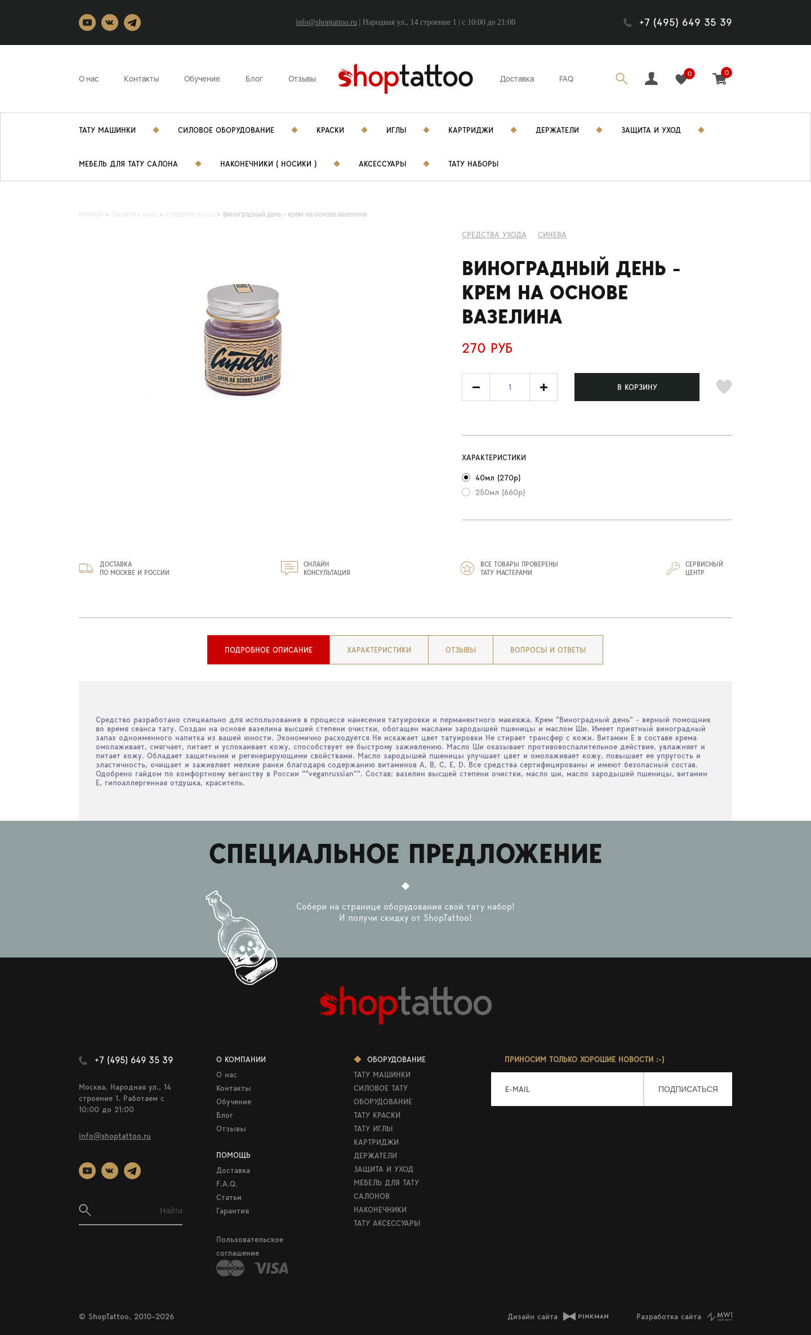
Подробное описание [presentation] (269, 649)
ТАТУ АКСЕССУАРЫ (387, 1223)
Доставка (517, 78)
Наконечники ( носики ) (268, 163)
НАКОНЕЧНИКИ (380, 1209)
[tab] (268, 649)
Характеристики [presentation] (379, 649)
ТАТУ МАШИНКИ (382, 1074)
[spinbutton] (509, 387)
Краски (330, 129)
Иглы (396, 129)
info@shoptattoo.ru (326, 22)
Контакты (141, 78)
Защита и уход (651, 129)
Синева (552, 234)
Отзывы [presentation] (460, 649)
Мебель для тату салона (128, 163)
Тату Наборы (473, 163)
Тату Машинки (107, 129)
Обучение (202, 78)
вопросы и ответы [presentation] (548, 649)
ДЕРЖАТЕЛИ (375, 1155)
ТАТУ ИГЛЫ (373, 1128)
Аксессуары (382, 163)
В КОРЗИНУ (637, 387)
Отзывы (302, 78)
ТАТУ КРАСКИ (377, 1115)
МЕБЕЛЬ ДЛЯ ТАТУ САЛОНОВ (386, 1189)
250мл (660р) (500, 492)
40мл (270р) (497, 477)
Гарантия (232, 1210)
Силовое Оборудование (226, 129)
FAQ (566, 78)
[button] (543, 387)
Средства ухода (494, 234)
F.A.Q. (227, 1183)
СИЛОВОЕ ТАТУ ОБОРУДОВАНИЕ (383, 1095)
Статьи (229, 1197)
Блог (254, 78)
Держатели (557, 129)
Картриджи (470, 129)
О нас (89, 78)
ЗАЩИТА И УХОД (383, 1169)
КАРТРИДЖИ (376, 1142)
